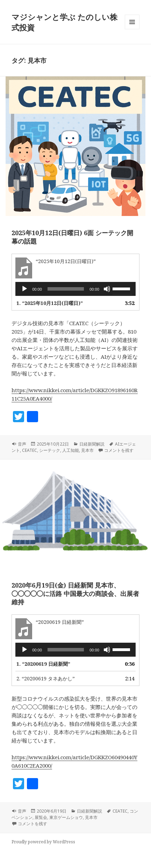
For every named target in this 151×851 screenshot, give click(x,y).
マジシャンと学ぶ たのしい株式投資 (64, 22)
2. (45, 678)
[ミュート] (106, 288)
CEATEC (29, 450)
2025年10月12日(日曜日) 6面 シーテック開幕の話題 (72, 237)
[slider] (66, 289)
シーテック (49, 450)
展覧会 (41, 817)
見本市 (87, 450)
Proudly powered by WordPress (43, 842)
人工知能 (70, 450)
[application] (75, 289)
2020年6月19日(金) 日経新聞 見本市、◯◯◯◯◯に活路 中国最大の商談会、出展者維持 (75, 593)
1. (49, 303)
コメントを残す (119, 450)
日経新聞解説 (92, 444)
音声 (22, 444)
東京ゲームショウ (66, 817)
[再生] (24, 288)
